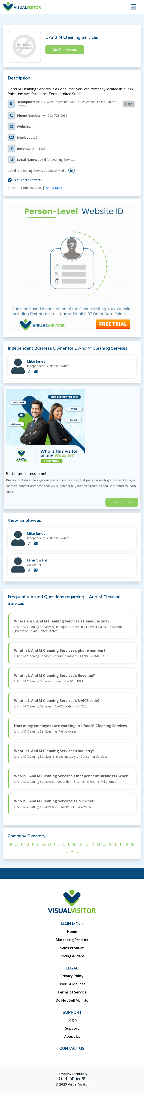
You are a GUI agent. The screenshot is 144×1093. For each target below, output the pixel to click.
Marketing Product (72, 939)
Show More (54, 188)
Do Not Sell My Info (72, 1000)
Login (72, 1020)
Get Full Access (64, 50)
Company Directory (72, 1073)
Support (72, 1028)
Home (72, 931)
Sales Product (72, 947)
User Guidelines (72, 984)
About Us (72, 1036)
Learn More (122, 502)
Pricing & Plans (72, 956)
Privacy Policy (72, 975)
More (128, 104)
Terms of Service (72, 992)
